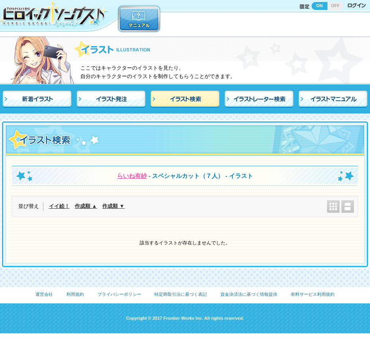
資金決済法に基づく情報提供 (248, 294)
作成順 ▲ (86, 206)
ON (319, 5)
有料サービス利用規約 (313, 294)
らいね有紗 (132, 175)
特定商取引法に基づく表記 (180, 294)
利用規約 (75, 294)
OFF (335, 5)
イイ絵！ (59, 206)
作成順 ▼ (113, 206)
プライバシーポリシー (119, 294)
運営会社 (44, 294)
